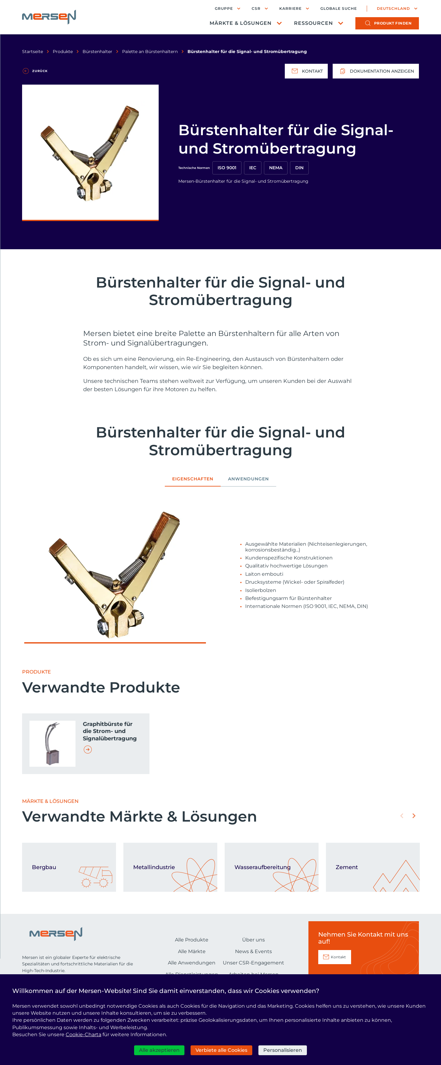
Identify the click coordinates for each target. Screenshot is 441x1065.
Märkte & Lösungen (241, 23)
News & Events (253, 951)
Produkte (63, 51)
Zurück (40, 71)
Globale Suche (338, 8)
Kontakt (306, 71)
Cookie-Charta (83, 1034)
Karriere (290, 8)
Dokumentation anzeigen (376, 71)
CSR (256, 8)
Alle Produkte (191, 940)
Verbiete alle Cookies (221, 1050)
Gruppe (224, 8)
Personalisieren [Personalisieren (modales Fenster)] (282, 1050)
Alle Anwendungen (191, 963)
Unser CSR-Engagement (253, 963)
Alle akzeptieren (159, 1050)
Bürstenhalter (97, 51)
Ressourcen (313, 23)
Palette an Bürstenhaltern (150, 51)
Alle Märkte (192, 951)
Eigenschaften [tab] (192, 479)
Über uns (253, 940)
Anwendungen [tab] (248, 479)
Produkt (393, 23)
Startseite (32, 51)
